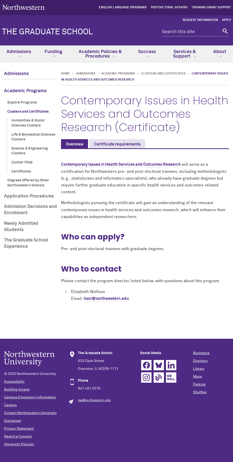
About (219, 54)
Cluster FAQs (22, 162)
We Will (171, 377)
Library (198, 369)
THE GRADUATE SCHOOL (47, 32)
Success (147, 54)
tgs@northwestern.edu (94, 400)
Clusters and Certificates (28, 111)
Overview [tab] (74, 144)
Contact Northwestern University (30, 413)
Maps (197, 376)
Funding (53, 54)
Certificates (21, 171)
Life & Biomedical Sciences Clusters (33, 137)
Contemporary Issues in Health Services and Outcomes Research (121, 164)
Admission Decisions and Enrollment (30, 209)
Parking (199, 384)
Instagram (146, 377)
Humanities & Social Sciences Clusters (28, 123)
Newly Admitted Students (21, 226)
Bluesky (159, 365)
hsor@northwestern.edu (106, 299)
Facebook (146, 365)
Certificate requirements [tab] (117, 144)
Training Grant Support (211, 7)
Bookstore (201, 353)
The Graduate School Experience (26, 243)
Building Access (17, 389)
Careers (10, 405)
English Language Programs (123, 7)
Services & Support (184, 54)
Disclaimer (12, 421)
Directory (200, 361)
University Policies (19, 444)
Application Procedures (29, 196)
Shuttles (200, 392)
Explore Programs (22, 102)
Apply (226, 20)
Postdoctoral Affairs (169, 7)
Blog (159, 377)
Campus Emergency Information (30, 397)
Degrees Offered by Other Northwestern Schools (28, 183)
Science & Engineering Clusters (29, 151)
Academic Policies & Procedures (100, 54)
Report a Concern (18, 436)
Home (65, 73)
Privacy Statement (19, 428)
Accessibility (14, 381)
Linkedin (171, 365)
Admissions (19, 54)
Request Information (200, 20)
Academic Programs (25, 91)
